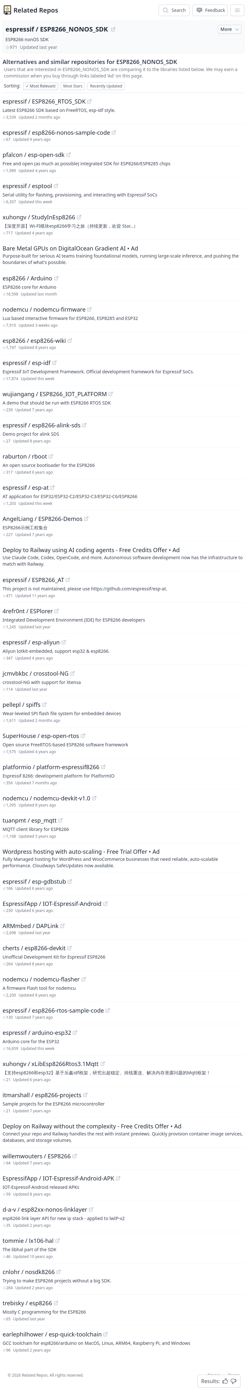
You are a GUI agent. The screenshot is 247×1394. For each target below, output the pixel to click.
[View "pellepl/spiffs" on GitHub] (44, 704)
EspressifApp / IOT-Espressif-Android (52, 903)
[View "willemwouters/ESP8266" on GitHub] (74, 1156)
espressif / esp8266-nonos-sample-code (56, 132)
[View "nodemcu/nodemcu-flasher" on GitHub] (83, 979)
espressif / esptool (27, 186)
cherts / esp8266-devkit (34, 948)
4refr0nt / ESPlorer (28, 611)
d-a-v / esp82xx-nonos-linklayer (45, 1209)
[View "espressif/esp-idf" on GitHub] (54, 362)
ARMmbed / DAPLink (31, 926)
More (230, 29)
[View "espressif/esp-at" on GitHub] (52, 487)
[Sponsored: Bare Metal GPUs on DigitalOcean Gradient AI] (123, 255)
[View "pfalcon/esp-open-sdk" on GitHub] (68, 154)
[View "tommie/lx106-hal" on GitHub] (57, 1240)
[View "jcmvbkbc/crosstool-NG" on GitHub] (72, 673)
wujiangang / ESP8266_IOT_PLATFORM (55, 394)
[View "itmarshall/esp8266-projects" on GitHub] (85, 1095)
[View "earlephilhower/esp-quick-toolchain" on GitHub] (105, 1334)
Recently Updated (106, 86)
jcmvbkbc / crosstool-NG (36, 673)
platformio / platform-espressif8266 (51, 767)
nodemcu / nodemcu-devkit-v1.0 (46, 798)
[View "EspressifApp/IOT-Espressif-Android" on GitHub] (105, 903)
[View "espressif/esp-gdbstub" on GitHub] (69, 881)
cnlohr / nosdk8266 (29, 1272)
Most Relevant (41, 86)
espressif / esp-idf (26, 363)
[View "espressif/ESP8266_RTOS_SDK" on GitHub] (89, 101)
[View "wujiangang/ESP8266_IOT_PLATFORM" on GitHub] (110, 393)
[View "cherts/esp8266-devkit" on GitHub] (69, 948)
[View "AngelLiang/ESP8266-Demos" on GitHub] (86, 518)
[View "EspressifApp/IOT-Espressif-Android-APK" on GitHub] (118, 1178)
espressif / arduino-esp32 (37, 1032)
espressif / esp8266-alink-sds (41, 425)
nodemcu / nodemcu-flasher (41, 979)
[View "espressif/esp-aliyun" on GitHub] (63, 642)
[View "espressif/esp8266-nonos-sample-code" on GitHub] (113, 132)
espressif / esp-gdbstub (34, 881)
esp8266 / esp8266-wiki (34, 340)
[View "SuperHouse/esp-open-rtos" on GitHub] (83, 735)
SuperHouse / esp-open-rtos (41, 736)
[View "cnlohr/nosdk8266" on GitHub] (58, 1271)
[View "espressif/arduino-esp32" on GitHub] (75, 1032)
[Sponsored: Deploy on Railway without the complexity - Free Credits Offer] (123, 1132)
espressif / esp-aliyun (31, 642)
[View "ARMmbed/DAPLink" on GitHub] (62, 925)
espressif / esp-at (26, 487)
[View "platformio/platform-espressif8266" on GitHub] (103, 767)
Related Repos (36, 10)
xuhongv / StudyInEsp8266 (39, 217)
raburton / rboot (25, 456)
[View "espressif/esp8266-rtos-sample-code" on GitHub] (107, 1010)
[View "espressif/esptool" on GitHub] (56, 185)
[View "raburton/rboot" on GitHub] (50, 456)
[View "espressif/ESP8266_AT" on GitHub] (67, 579)
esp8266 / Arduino (27, 278)
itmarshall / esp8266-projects (42, 1095)
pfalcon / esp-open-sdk (34, 155)
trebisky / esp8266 (27, 1303)
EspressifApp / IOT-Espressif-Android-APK (58, 1178)
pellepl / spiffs (22, 704)
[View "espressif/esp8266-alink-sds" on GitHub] (84, 425)
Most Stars (73, 86)
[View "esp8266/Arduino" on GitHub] (56, 278)
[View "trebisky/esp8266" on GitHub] (56, 1303)
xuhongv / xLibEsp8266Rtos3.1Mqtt (51, 1064)
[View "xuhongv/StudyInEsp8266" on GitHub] (79, 217)
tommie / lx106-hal (28, 1240)
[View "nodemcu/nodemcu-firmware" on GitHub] (89, 309)
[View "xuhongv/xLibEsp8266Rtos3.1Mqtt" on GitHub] (102, 1063)
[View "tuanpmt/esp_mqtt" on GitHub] (60, 820)
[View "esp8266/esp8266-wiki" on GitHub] (69, 340)
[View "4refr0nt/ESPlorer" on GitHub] (56, 611)
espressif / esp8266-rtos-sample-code (53, 1010)
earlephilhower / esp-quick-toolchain (52, 1334)
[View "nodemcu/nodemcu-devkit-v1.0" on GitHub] (94, 798)
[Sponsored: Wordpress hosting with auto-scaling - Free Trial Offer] (123, 858)
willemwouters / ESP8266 (37, 1156)
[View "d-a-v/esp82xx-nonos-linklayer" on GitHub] (91, 1209)
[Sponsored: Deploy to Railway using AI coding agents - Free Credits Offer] (123, 556)
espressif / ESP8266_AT (33, 580)
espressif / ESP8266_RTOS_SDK (44, 101)
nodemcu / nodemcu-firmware (44, 309)
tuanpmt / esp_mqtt (30, 820)
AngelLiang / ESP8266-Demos (42, 519)
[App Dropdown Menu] (237, 10)
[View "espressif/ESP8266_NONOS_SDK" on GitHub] (113, 29)
